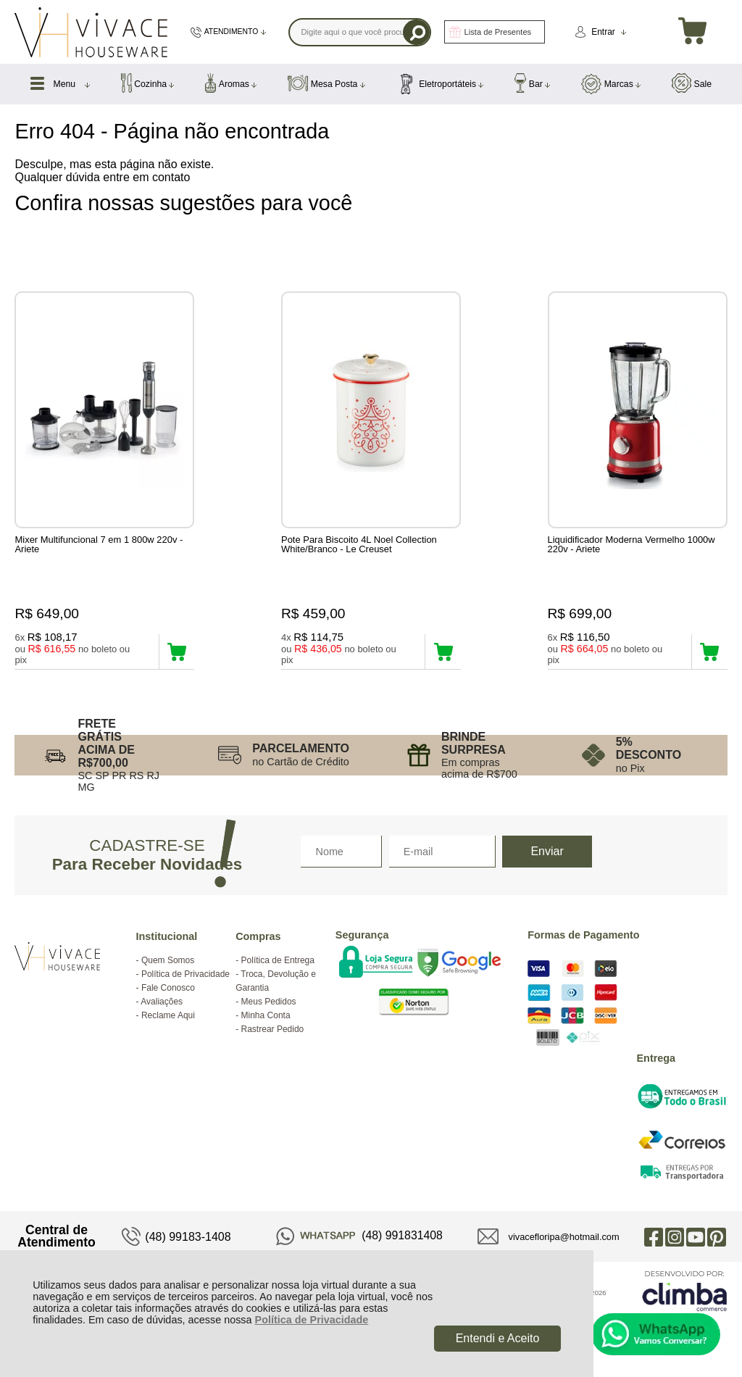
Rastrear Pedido (272, 1029)
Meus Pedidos (268, 1002)
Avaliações (162, 1002)
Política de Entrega (277, 960)
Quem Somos (167, 960)
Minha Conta (266, 1015)
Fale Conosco (168, 988)
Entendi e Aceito (498, 1338)
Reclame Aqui (168, 1015)
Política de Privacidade (312, 1320)
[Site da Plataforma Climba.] (685, 1290)
